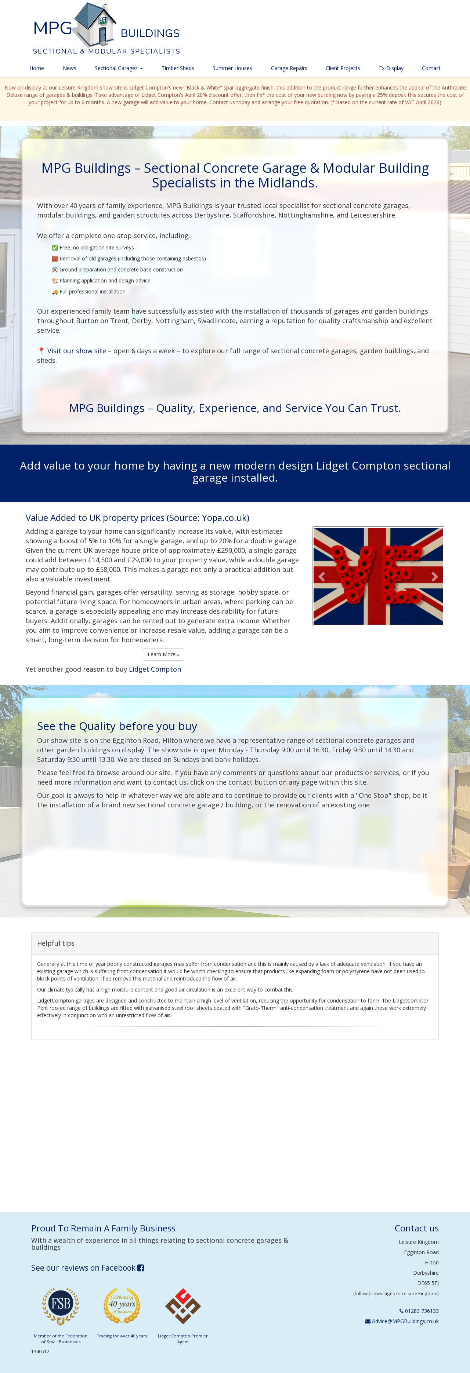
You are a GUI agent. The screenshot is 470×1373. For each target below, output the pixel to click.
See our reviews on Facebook (87, 1268)
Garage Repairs (289, 68)
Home (36, 68)
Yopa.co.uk (224, 517)
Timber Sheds (178, 68)
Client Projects (343, 68)
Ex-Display (391, 68)
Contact (431, 68)
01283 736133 (419, 1310)
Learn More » (164, 654)
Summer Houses (232, 68)
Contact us (417, 1228)
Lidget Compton (155, 669)
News (69, 68)
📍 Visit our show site (71, 350)
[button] (322, 576)
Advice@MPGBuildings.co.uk (402, 1321)
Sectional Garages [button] (119, 68)
